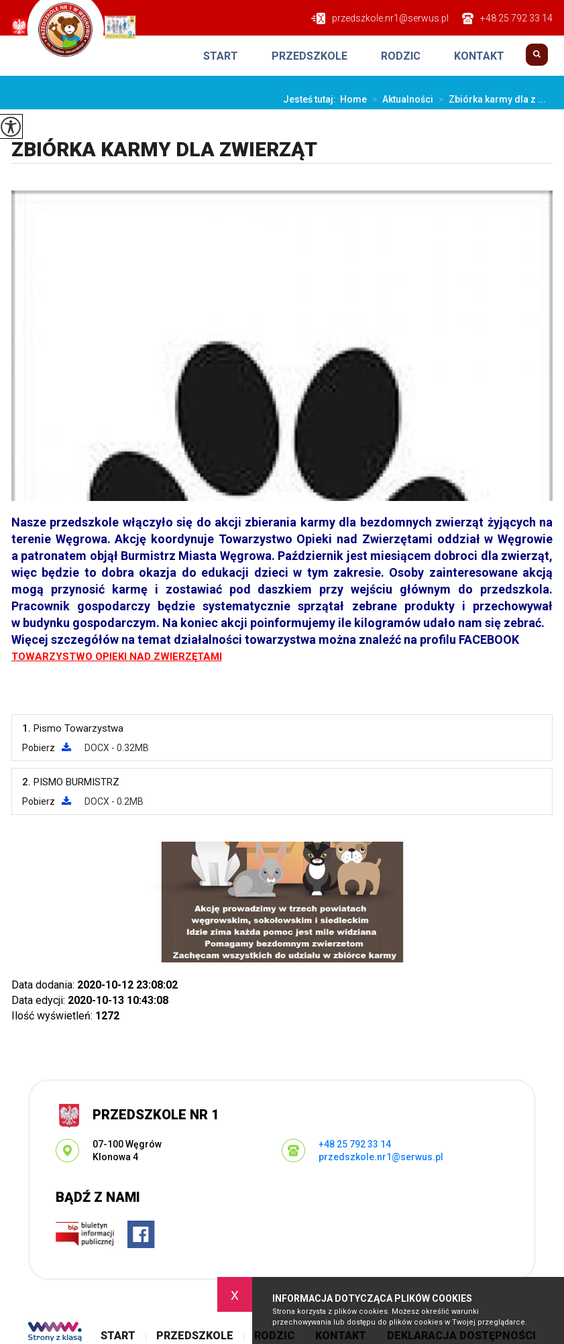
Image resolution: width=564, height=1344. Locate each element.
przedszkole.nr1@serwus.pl (380, 18)
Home (353, 99)
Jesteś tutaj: (311, 99)
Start (220, 56)
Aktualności (400, 99)
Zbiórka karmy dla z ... (489, 99)
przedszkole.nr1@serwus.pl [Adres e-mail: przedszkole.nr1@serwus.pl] (381, 1157)
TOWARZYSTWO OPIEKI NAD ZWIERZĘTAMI (116, 657)
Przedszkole (309, 56)
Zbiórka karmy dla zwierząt (164, 149)
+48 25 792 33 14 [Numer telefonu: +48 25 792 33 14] (355, 1144)
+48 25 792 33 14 (507, 18)
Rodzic (400, 56)
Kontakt (479, 56)
